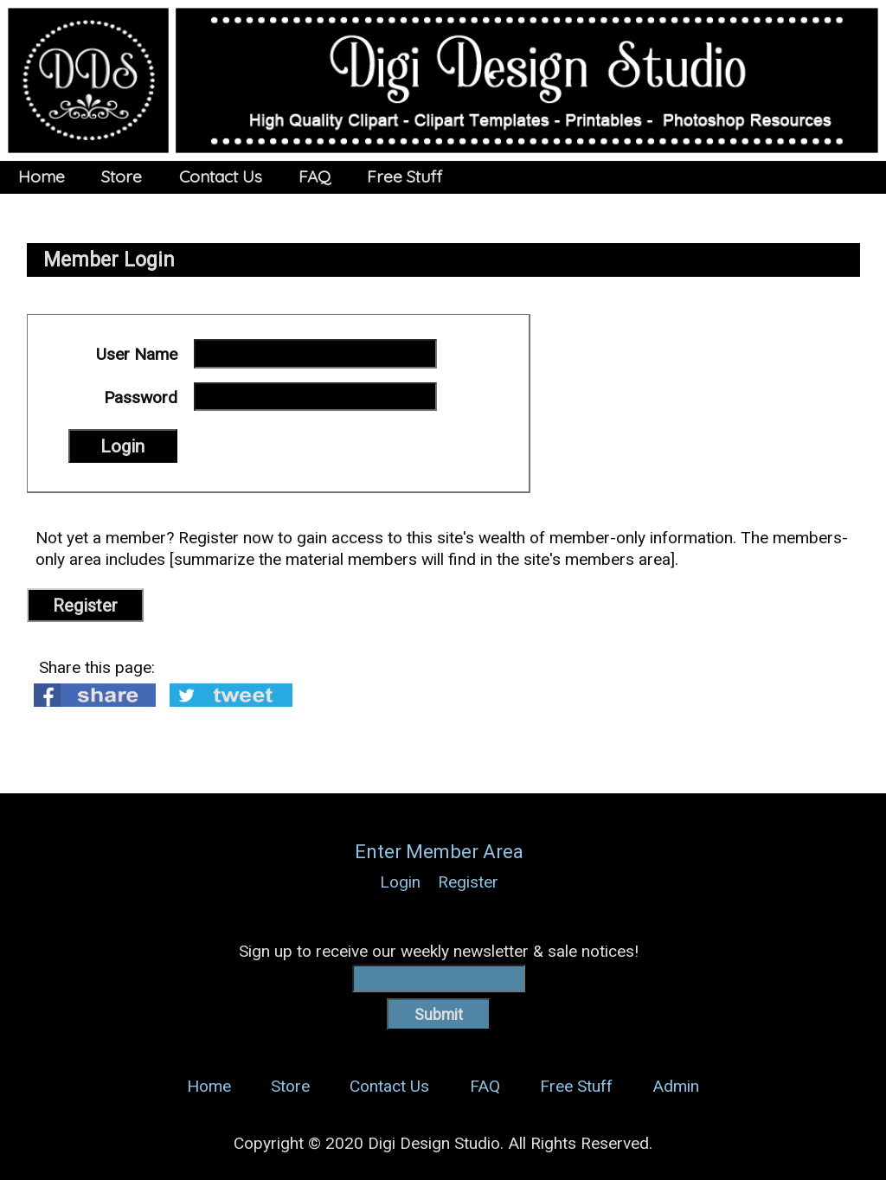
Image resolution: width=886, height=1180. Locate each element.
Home (41, 176)
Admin (675, 1086)
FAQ (315, 176)
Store (121, 176)
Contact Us (220, 176)
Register (85, 605)
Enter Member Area (439, 852)
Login (400, 882)
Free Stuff (404, 176)
